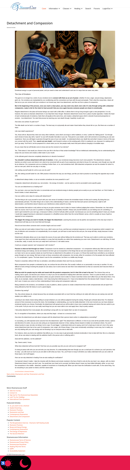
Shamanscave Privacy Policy (19, 442)
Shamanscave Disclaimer (18, 444)
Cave (44, 9)
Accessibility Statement (17, 451)
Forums (97, 9)
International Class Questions (20, 399)
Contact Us (13, 393)
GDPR (12, 449)
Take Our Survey (15, 391)
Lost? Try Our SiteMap (17, 397)
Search (88, 9)
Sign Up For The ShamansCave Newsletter (24, 395)
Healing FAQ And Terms (18, 447)
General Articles (11, 27)
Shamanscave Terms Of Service (20, 440)
